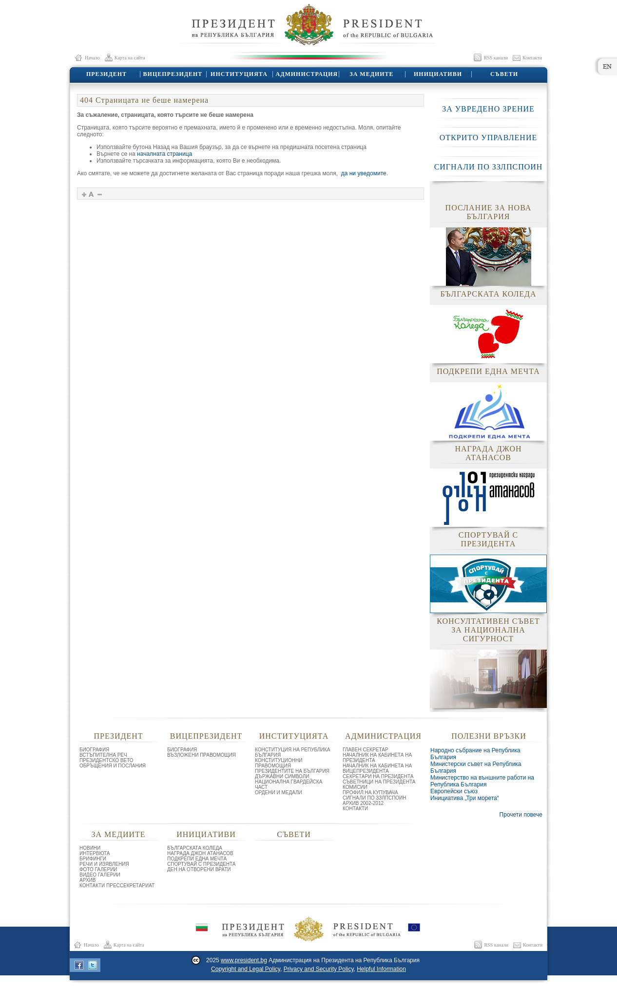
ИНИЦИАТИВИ (437, 74)
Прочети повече (521, 814)
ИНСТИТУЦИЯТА (238, 74)
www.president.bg (244, 960)
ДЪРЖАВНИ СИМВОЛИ (282, 776)
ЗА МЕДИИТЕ (371, 74)
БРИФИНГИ (92, 858)
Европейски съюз (454, 791)
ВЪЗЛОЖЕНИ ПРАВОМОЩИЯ (201, 755)
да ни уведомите (363, 173)
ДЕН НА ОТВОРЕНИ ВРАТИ (199, 869)
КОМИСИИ (355, 787)
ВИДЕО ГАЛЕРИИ (99, 874)
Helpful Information (381, 969)
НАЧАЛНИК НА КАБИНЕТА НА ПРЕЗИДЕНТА (377, 757)
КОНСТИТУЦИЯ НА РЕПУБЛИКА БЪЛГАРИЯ (292, 752)
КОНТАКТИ (355, 808)
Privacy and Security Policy (319, 969)
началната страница (164, 153)
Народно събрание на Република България (475, 754)
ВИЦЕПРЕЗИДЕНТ (172, 74)
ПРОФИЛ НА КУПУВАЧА (370, 792)
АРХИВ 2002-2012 (363, 803)
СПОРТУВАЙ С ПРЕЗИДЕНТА (201, 864)
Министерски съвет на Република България (475, 767)
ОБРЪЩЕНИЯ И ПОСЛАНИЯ (112, 765)
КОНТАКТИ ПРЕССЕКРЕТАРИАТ (116, 885)
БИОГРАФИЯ (94, 749)
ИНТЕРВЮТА (94, 853)
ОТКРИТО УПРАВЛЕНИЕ (488, 137)
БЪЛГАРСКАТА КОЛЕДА (194, 848)
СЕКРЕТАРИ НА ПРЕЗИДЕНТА (378, 776)
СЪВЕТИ (503, 74)
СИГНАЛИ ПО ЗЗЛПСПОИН (488, 167)
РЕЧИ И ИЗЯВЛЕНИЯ (104, 864)
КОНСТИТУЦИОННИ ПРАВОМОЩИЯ (278, 763)
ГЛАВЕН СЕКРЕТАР (365, 749)
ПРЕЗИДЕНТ (106, 74)
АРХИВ (87, 880)
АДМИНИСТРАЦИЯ (305, 74)
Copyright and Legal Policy (245, 969)
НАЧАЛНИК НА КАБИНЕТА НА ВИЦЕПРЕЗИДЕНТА (377, 768)
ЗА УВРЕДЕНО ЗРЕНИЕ (488, 109)
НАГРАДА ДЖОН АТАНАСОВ (200, 853)
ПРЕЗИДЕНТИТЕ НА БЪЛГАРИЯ (292, 771)
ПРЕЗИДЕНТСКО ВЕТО (106, 760)
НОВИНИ (89, 848)
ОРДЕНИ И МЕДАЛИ (278, 792)
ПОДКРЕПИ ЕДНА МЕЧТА (197, 858)
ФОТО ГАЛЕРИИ (98, 869)
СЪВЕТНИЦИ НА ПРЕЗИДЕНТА (379, 781)
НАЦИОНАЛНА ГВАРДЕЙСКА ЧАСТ (288, 784)
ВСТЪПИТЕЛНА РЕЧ (103, 755)
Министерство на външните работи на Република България (482, 781)
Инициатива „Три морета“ (464, 798)
